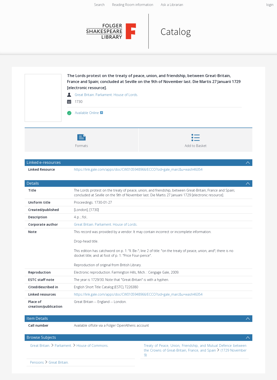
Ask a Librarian (172, 4)
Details (33, 183)
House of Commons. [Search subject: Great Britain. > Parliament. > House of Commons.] (92, 345)
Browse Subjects (41, 337)
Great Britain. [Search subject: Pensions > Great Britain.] (59, 362)
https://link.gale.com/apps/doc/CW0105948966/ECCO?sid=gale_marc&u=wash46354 (138, 169)
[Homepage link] (138, 30)
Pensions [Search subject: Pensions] (37, 362)
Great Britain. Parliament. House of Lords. (106, 94)
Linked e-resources (44, 162)
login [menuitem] (269, 4)
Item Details (37, 318)
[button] (81, 139)
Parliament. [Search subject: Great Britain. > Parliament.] (63, 345)
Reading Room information (132, 4)
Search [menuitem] (99, 4)
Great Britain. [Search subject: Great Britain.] (40, 345)
